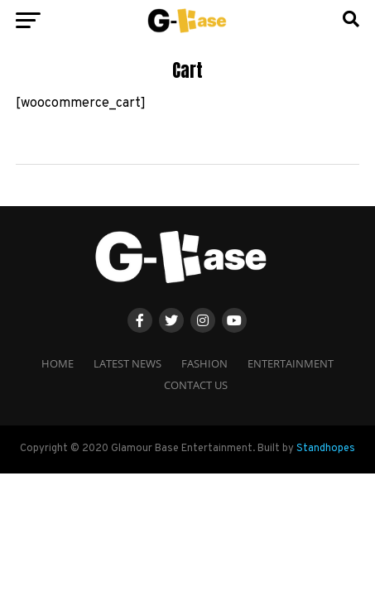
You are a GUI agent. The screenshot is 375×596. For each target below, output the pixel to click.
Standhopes (325, 448)
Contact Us (196, 384)
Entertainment (291, 363)
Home (57, 363)
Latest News (127, 363)
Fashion (204, 363)
